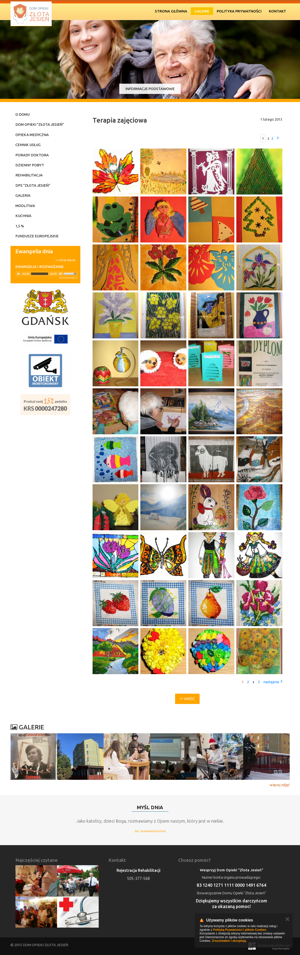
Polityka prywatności (239, 11)
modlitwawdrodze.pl (68, 278)
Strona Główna (171, 11)
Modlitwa (25, 206)
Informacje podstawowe (150, 89)
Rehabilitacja (29, 175)
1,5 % (19, 226)
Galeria (22, 195)
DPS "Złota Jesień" (32, 185)
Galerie (201, 11)
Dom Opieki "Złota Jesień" (39, 124)
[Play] (19, 274)
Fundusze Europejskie (37, 236)
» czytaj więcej (65, 260)
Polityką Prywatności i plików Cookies (239, 930)
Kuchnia (23, 216)
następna (271, 682)
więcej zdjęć (280, 785)
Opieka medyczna (32, 135)
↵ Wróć (187, 699)
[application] (46, 273)
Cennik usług (28, 145)
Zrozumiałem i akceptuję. (229, 941)
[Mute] (61, 274)
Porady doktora (32, 155)
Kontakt (277, 11)
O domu (22, 114)
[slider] (39, 274)
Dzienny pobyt (29, 165)
